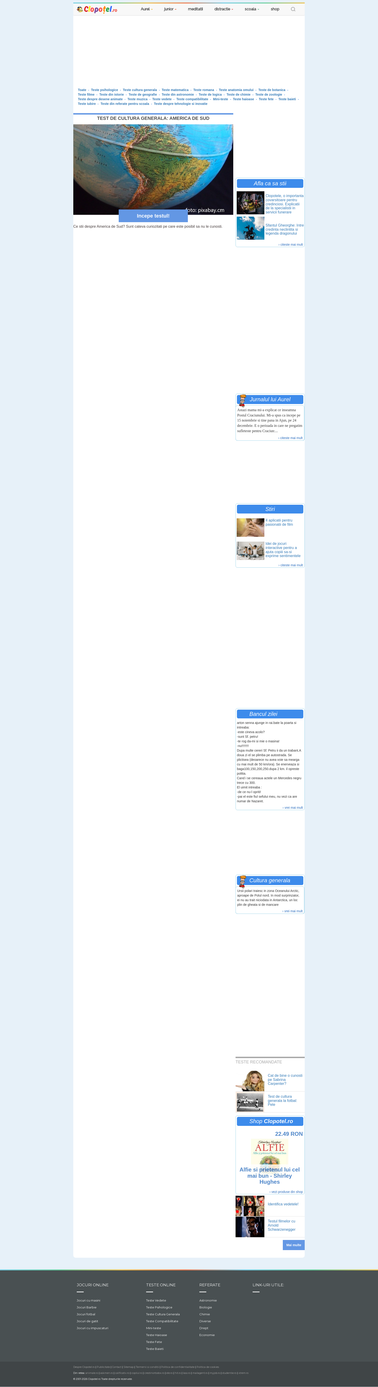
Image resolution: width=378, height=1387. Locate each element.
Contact (116, 1367)
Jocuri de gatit (87, 1321)
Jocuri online (93, 1285)
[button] (293, 9)
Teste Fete (154, 1342)
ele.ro (169, 1373)
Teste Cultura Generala (163, 1314)
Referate (209, 1285)
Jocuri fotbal (86, 1314)
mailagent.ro (200, 1373)
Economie (207, 1335)
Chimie (204, 1314)
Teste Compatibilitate (162, 1321)
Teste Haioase (156, 1335)
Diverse (205, 1321)
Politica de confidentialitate (178, 1367)
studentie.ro (229, 1373)
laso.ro (186, 1373)
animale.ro (92, 1373)
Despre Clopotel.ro (84, 1367)
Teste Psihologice (159, 1307)
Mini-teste (153, 1328)
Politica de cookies (208, 1367)
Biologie (205, 1307)
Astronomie (208, 1300)
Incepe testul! (153, 216)
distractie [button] (223, 9)
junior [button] (170, 9)
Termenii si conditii (147, 1367)
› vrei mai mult (293, 807)
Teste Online (161, 1285)
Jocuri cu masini (88, 1300)
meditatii (195, 9)
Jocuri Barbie (87, 1307)
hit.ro (178, 1373)
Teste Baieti (155, 1349)
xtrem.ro (243, 1373)
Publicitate (103, 1367)
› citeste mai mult (290, 244)
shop (275, 9)
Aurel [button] (147, 9)
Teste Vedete (156, 1300)
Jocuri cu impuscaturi (92, 1328)
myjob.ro (215, 1373)
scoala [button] (252, 9)
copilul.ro (136, 1373)
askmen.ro (106, 1373)
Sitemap (129, 1367)
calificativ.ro (122, 1373)
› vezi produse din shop (286, 1192)
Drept (203, 1328)
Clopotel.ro (97, 9)
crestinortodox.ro (154, 1373)
